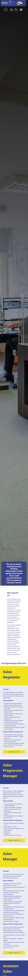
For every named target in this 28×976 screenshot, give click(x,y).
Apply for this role (14, 751)
